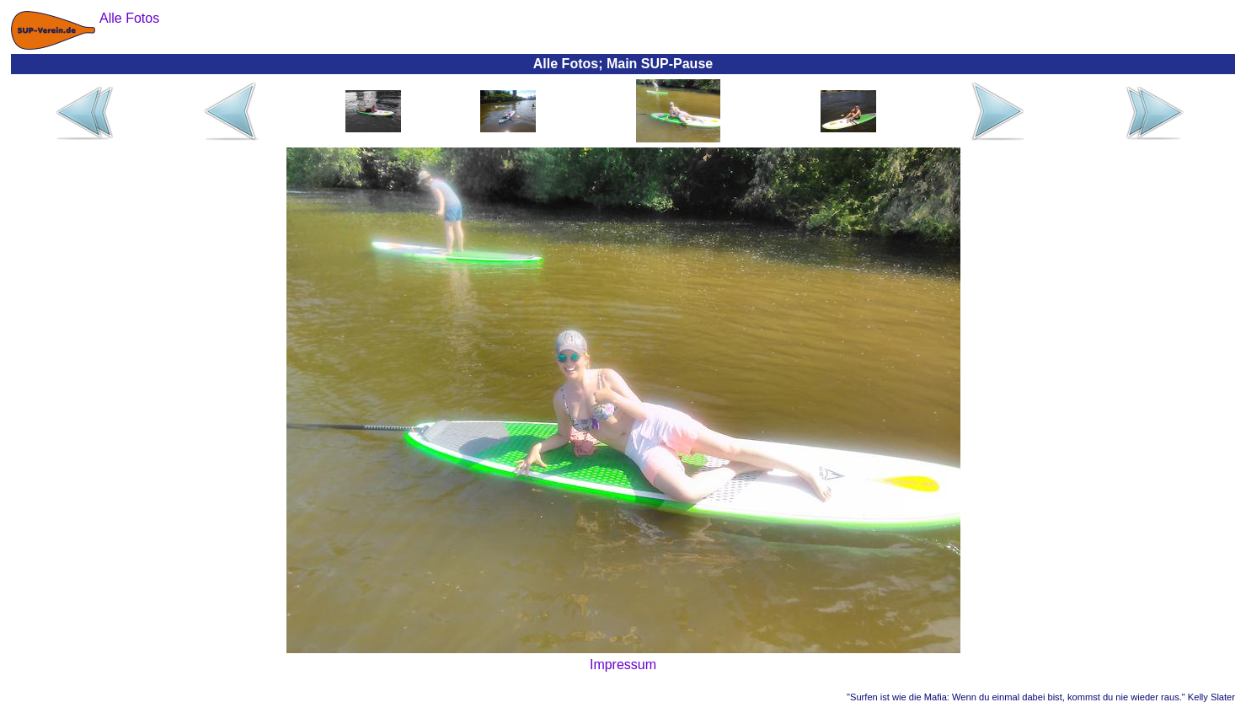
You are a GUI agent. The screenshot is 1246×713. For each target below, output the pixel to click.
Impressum (623, 664)
